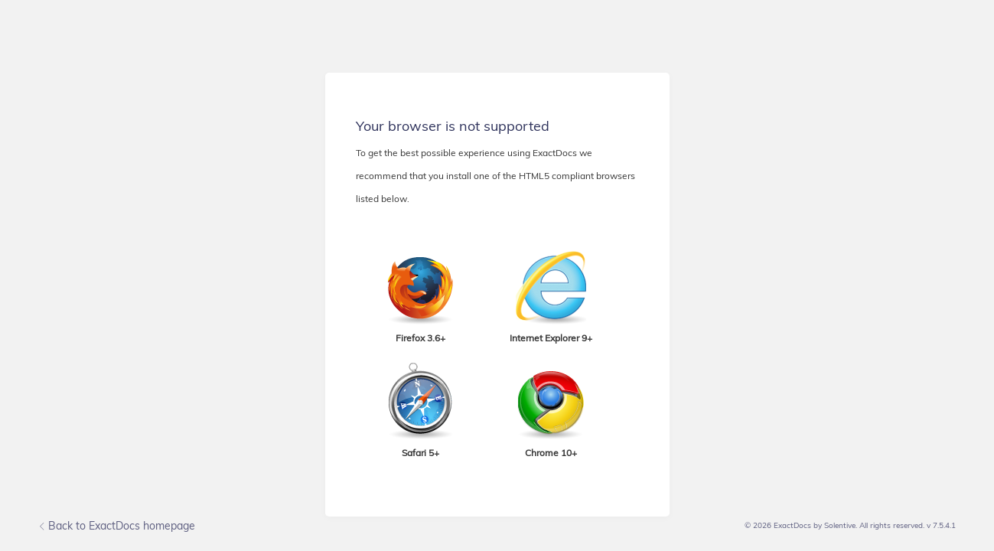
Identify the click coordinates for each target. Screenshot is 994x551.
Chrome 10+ (551, 452)
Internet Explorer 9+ (551, 338)
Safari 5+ (420, 452)
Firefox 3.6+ (420, 338)
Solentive (839, 525)
